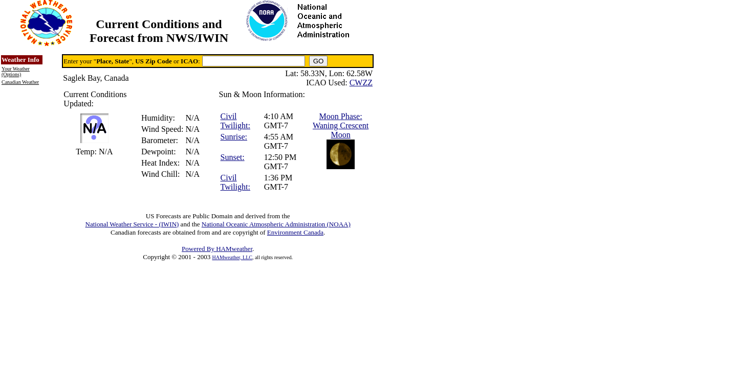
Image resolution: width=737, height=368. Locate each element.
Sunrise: (234, 136)
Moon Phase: (340, 116)
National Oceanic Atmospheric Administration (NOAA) (276, 224)
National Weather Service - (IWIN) (132, 224)
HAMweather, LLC (232, 257)
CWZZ (361, 82)
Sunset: (233, 157)
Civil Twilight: (235, 121)
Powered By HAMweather (217, 248)
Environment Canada (295, 232)
